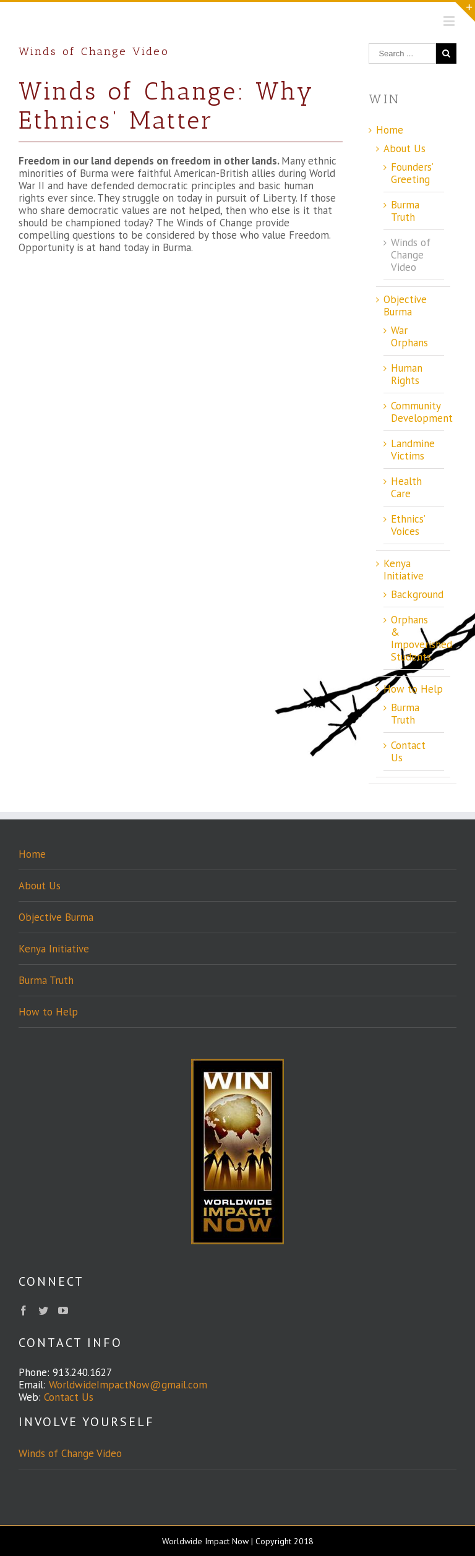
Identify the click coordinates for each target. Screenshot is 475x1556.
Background (417, 594)
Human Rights (406, 374)
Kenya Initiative (403, 570)
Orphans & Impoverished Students (421, 638)
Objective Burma (405, 305)
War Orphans (409, 336)
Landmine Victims (413, 450)
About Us (404, 148)
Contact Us (408, 751)
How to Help (413, 689)
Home (389, 130)
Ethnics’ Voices (408, 525)
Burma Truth (405, 211)
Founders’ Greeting (412, 173)
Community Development (422, 412)
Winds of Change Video (410, 255)
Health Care (406, 487)
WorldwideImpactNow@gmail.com (128, 1384)
